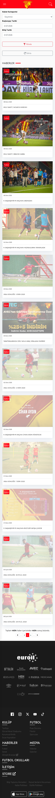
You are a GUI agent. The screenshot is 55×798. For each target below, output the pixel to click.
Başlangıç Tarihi (9, 21)
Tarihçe (5, 728)
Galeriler (33, 751)
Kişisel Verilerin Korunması (40, 782)
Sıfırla (27, 53)
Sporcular (34, 734)
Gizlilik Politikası (35, 785)
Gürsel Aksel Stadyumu (11, 731)
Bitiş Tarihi (7, 30)
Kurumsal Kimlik (8, 734)
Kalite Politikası (21, 785)
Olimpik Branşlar (10, 755)
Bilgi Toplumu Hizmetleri (17, 782)
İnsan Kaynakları (9, 737)
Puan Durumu (35, 728)
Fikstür (32, 731)
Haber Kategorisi (9, 11)
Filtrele (27, 44)
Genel (6, 305)
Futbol (6, 71)
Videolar (33, 748)
